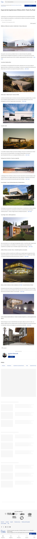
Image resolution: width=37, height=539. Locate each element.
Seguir (11, 356)
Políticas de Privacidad (18, 5)
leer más (26, 68)
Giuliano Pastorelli (13, 353)
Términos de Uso (13, 5)
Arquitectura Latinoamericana (18, 365)
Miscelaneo (9, 365)
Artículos (3, 365)
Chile (21, 285)
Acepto (30, 5)
